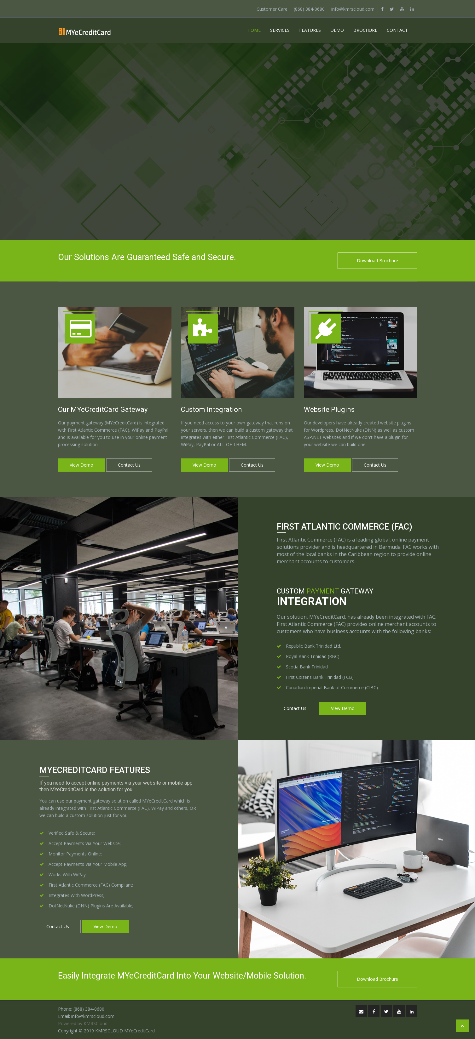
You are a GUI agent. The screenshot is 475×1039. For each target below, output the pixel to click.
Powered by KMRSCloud (82, 1023)
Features (310, 30)
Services (280, 30)
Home (254, 30)
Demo (337, 30)
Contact (397, 30)
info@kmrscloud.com (352, 9)
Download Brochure (377, 261)
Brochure (365, 30)
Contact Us (129, 465)
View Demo (81, 465)
